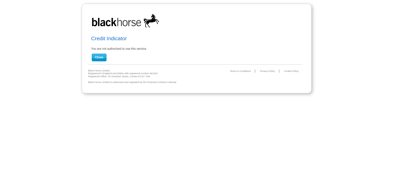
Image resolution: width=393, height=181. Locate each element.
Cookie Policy (291, 71)
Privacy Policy (267, 71)
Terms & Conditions (240, 71)
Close (99, 57)
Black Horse (126, 21)
